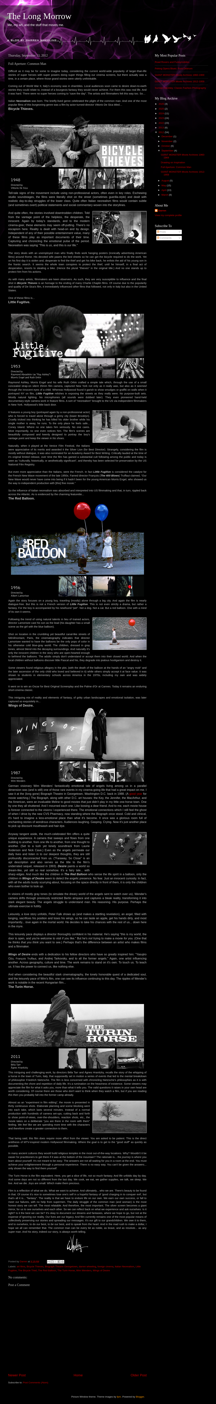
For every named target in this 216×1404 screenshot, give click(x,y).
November (167, 141)
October (166, 146)
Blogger (140, 1396)
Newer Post (17, 1375)
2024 (162, 113)
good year (135, 793)
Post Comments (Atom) (35, 1382)
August (165, 180)
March (165, 194)
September (167, 150)
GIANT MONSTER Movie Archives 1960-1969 (179, 75)
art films (21, 1266)
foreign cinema (106, 1266)
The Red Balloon (47, 1270)
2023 (162, 118)
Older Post (139, 1375)
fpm (119, 1396)
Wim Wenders (83, 1270)
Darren (162, 210)
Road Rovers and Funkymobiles (172, 62)
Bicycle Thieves (35, 1266)
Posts (161, 231)
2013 (162, 127)
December (167, 136)
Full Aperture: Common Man (176, 167)
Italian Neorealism (124, 1266)
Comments (164, 238)
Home (78, 1375)
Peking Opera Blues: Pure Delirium (173, 68)
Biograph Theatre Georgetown (61, 1266)
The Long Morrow (39, 16)
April (164, 190)
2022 (162, 123)
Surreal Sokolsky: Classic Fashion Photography (180, 88)
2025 (162, 108)
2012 (162, 132)
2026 (162, 104)
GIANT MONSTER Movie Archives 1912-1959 (179, 81)
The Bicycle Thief (27, 1270)
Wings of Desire (101, 1270)
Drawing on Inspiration (173, 162)
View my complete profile (168, 215)
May (164, 185)
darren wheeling (87, 1266)
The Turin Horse (66, 1270)
